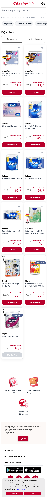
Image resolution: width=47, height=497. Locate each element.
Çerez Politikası (20, 489)
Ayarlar (32, 494)
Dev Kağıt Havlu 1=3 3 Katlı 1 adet (11, 74)
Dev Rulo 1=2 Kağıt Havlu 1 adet (33, 127)
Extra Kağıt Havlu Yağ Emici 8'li (11, 232)
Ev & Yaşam (17, 17)
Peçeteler (8, 23)
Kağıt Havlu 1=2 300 (10, 336)
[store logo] (23, 3)
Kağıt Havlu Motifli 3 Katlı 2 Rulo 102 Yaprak (34, 232)
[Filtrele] (12, 39)
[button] (42, 3)
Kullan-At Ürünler (24, 23)
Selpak (5, 123)
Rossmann (5, 17)
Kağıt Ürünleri (30, 17)
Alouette (6, 71)
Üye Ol (23, 438)
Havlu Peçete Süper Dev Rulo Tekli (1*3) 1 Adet (34, 284)
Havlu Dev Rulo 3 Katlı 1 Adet (12, 179)
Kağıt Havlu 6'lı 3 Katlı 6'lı (34, 74)
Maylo (27, 281)
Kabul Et (14, 494)
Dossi (4, 281)
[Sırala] (35, 39)
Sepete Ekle (12, 92)
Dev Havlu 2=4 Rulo (33, 178)
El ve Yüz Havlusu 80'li (11, 126)
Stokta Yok (12, 355)
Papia (4, 333)
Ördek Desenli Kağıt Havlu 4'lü (10, 284)
